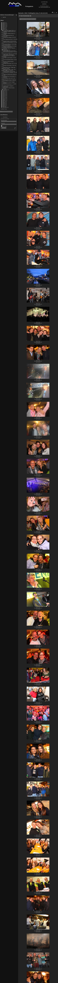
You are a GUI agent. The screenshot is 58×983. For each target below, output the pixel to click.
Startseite (21, 13)
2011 (3, 97)
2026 (3, 22)
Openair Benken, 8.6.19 (7, 71)
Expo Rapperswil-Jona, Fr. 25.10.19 (10, 39)
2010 (3, 98)
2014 (3, 94)
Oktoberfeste (5, 49)
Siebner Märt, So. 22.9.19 (8, 50)
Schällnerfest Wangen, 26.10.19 (9, 37)
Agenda (4, 17)
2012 (3, 96)
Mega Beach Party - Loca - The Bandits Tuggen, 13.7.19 (8, 70)
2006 (3, 102)
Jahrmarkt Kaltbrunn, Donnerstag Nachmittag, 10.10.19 (9, 46)
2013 (3, 95)
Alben (2, 20)
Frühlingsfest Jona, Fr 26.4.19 (9, 80)
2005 (3, 103)
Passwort (3, 123)
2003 (3, 105)
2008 (3, 100)
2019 (3, 29)
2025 (3, 23)
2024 (3, 24)
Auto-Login (4, 126)
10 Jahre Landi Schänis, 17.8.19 (9, 57)
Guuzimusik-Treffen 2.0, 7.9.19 (9, 53)
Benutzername (4, 120)
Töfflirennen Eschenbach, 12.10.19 (10, 42)
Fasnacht (5, 89)
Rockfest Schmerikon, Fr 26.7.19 (9, 65)
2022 (3, 26)
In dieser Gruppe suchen (28, 19)
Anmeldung (5, 117)
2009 (3, 99)
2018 (3, 90)
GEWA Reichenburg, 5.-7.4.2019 (9, 83)
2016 (3, 92)
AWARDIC (44, 4)
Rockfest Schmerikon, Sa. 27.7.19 (10, 63)
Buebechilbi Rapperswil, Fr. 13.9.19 (10, 51)
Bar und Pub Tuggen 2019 (8, 30)
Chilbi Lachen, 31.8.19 (7, 54)
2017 (3, 91)
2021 (3, 27)
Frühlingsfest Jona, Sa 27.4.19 (9, 78)
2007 (3, 101)
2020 (3, 28)
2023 (3, 25)
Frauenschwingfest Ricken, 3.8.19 (9, 59)
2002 (3, 106)
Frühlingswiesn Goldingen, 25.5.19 (10, 72)
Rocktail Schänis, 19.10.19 (8, 41)
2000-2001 (4, 107)
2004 (3, 104)
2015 (3, 93)
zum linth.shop (44, 1)
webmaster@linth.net (45, 7)
